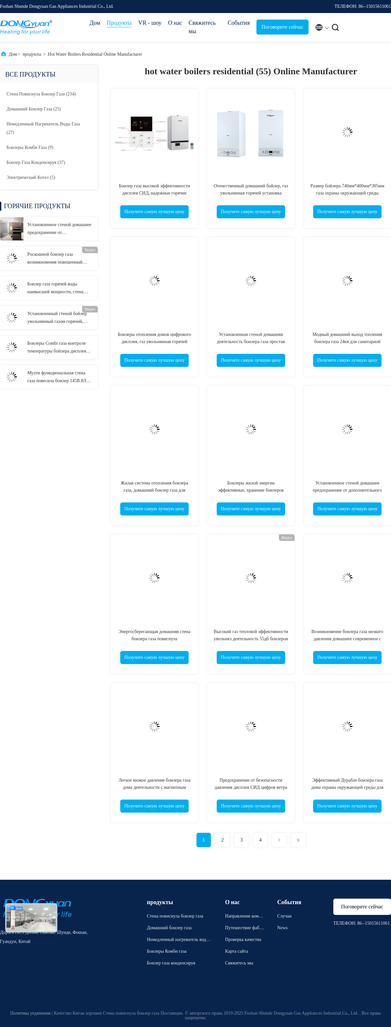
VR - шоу (149, 23)
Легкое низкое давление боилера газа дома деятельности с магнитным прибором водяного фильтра (155, 787)
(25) (34, 109)
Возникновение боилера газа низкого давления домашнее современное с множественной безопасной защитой (347, 638)
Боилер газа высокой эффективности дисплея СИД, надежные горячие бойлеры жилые (154, 193)
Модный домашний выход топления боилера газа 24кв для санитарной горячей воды (347, 341)
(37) (36, 162)
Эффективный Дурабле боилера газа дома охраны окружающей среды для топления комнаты (347, 787)
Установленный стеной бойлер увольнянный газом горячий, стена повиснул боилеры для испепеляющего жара (57, 318)
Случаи (284, 916)
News (282, 927)
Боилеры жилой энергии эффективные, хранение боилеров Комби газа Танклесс (250, 490)
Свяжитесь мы (202, 27)
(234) (41, 94)
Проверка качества (243, 939)
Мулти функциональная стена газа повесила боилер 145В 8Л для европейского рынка (56, 377)
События (239, 23)
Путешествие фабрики (244, 928)
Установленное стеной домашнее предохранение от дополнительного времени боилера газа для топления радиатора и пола (59, 229)
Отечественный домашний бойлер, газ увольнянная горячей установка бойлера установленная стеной (251, 193)
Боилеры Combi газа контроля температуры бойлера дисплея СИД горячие (56, 348)
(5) (31, 177)
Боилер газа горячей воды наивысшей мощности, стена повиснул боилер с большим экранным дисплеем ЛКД (55, 289)
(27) (43, 128)
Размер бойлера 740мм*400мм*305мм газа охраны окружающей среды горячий (347, 193)
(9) (30, 147)
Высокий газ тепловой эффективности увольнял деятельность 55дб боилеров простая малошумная (251, 638)
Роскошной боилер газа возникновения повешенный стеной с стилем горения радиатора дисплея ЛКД (54, 259)
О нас (175, 23)
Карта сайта (236, 951)
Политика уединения (30, 1013)
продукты (31, 54)
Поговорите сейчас (282, 27)
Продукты (119, 23)
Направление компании (244, 917)
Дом (95, 23)
